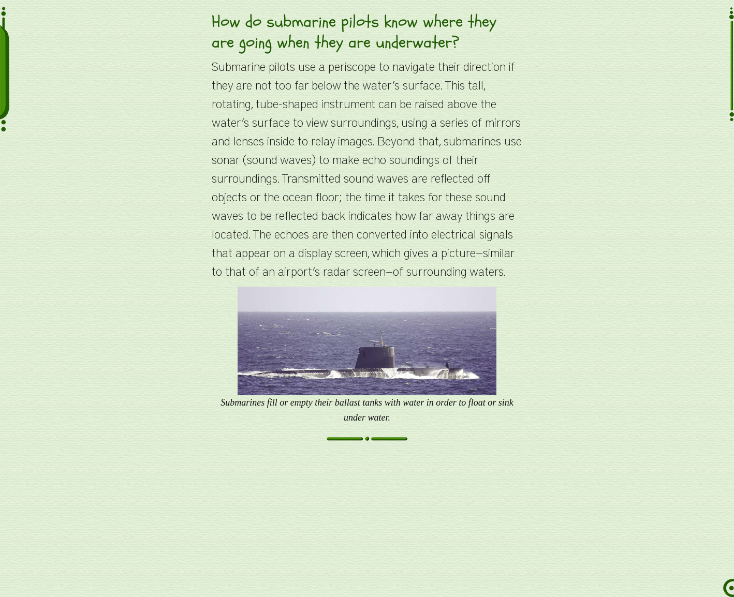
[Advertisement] (367, 524)
